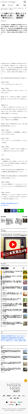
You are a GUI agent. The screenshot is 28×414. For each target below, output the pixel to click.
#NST (19, 335)
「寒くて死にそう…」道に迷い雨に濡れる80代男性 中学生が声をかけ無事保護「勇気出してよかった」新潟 (11, 363)
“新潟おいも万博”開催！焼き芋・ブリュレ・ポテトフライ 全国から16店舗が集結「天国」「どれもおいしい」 (12, 293)
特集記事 (4, 339)
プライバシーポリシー (13, 408)
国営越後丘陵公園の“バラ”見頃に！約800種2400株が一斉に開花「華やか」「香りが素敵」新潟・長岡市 (12, 282)
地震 (22, 337)
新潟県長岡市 (11, 339)
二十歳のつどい (5, 205)
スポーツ (15, 395)
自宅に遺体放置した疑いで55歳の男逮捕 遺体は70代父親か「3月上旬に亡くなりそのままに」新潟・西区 (12, 310)
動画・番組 (16, 398)
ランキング (10, 5)
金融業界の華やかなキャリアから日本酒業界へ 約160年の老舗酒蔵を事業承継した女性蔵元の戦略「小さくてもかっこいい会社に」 (12, 323)
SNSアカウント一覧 (5, 408)
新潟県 (3, 203)
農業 (20, 339)
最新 (3, 5)
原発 (18, 337)
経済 (11, 398)
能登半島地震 (10, 203)
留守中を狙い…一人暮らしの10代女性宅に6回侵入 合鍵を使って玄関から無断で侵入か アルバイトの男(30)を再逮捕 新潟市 (11, 369)
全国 (24, 5)
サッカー (24, 335)
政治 (8, 340)
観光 (25, 340)
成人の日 (16, 203)
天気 (17, 340)
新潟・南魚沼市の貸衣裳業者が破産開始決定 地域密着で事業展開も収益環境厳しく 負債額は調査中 (12, 287)
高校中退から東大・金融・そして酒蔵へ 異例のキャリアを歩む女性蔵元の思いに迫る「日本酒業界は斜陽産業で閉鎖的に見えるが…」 (12, 304)
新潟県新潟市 (10, 335)
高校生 (21, 340)
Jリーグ (12, 340)
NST (15, 335)
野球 (16, 339)
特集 (17, 5)
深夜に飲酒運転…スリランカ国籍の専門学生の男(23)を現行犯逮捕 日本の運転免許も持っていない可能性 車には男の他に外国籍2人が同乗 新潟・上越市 (12, 317)
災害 (24, 339)
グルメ (3, 340)
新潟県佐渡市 (5, 337)
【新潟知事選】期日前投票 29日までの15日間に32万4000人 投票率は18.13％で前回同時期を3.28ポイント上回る (11, 351)
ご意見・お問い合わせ (22, 408)
